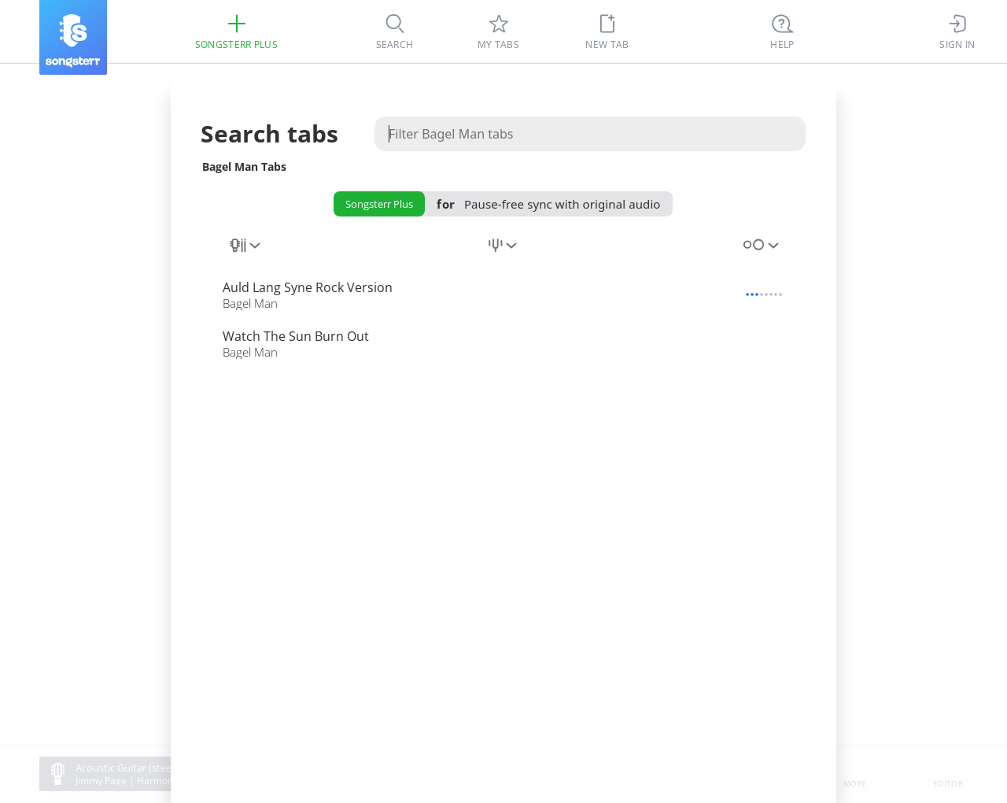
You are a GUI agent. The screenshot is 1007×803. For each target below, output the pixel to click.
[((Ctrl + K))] (783, 31)
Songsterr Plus (379, 204)
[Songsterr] (73, 37)
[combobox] (246, 254)
